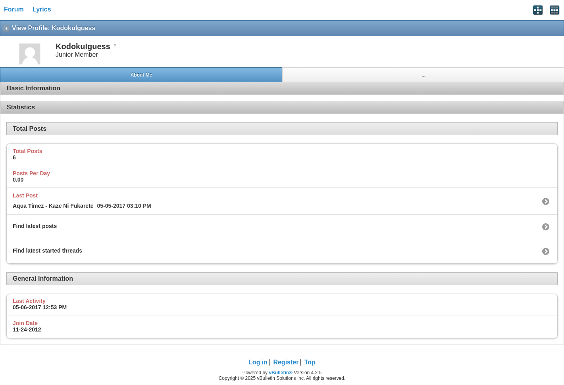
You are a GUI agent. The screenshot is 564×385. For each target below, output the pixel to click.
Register (285, 362)
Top (310, 362)
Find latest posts (35, 226)
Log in (258, 362)
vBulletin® (281, 372)
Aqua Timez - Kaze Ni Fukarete (53, 206)
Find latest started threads (47, 250)
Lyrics (42, 9)
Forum (14, 9)
